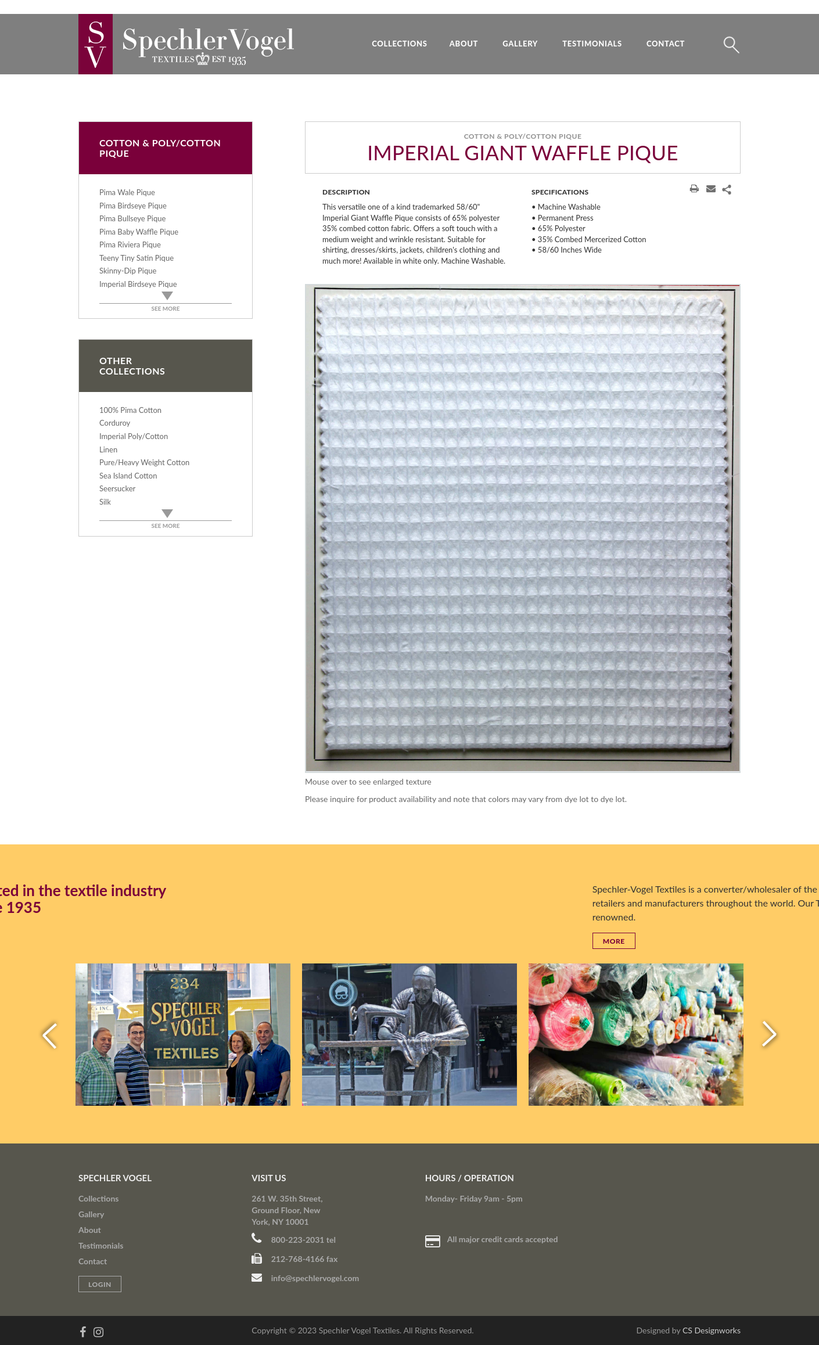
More (758, 941)
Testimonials (592, 43)
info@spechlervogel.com (305, 1278)
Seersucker (117, 488)
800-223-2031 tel (294, 1240)
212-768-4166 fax (294, 1259)
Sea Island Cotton (128, 475)
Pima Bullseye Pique (132, 218)
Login (100, 1284)
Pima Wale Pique (127, 192)
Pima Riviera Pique (130, 244)
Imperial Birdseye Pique (138, 284)
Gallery (520, 43)
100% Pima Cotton (130, 410)
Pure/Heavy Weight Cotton (144, 462)
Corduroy (114, 422)
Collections (400, 43)
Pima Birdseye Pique (133, 205)
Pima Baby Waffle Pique (138, 231)
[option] (522, 528)
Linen (108, 449)
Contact (665, 43)
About (464, 43)
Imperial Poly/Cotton (133, 436)
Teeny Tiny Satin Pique (136, 257)
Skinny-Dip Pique (127, 270)
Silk (105, 501)
